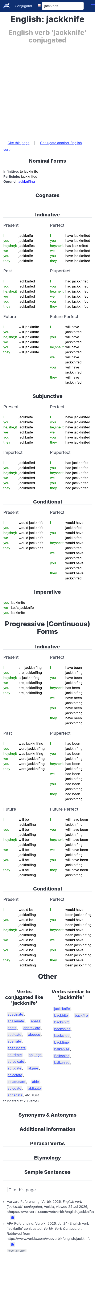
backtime (61, 1042)
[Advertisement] (46, 90)
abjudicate (16, 1061)
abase (36, 1021)
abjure (33, 1068)
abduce (34, 1034)
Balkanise (61, 1056)
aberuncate (17, 1048)
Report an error (17, 1250)
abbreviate (31, 1028)
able (35, 1082)
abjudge (35, 1055)
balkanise (61, 1049)
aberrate (14, 1041)
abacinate (15, 1014)
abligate (34, 1088)
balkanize (61, 1062)
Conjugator (23, 6)
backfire (81, 1015)
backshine (62, 1029)
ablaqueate (16, 1082)
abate (12, 1028)
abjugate (14, 1068)
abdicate (14, 1034)
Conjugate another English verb (42, 146)
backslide (61, 1036)
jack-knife (62, 1009)
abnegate (15, 1095)
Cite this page (18, 143)
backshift (61, 1022)
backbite (61, 1015)
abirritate (15, 1055)
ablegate (14, 1088)
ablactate (15, 1075)
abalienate (16, 1021)
